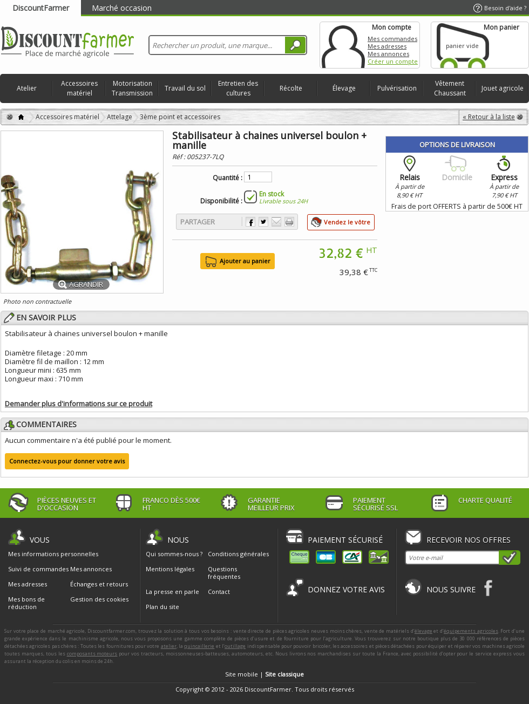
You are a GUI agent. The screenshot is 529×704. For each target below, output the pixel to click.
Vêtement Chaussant (450, 88)
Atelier (27, 88)
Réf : (179, 156)
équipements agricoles (471, 630)
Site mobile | (264, 674)
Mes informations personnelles (53, 554)
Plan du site (162, 607)
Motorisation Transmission (132, 88)
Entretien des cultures (238, 88)
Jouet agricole (502, 88)
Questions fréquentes (224, 572)
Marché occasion (122, 8)
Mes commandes (392, 39)
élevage (423, 630)
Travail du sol (185, 88)
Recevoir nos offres (468, 540)
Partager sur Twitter (263, 222)
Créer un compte (393, 61)
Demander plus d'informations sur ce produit (78, 403)
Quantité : (227, 178)
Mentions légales (170, 569)
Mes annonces (388, 54)
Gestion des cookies (99, 599)
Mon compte (343, 45)
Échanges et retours (99, 584)
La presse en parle (172, 591)
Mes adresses (387, 46)
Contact (219, 591)
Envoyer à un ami (276, 222)
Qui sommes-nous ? (174, 554)
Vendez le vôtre (347, 222)
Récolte (291, 88)
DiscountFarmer (40, 8)
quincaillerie (199, 646)
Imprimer (289, 222)
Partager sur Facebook (250, 222)
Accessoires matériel (79, 88)
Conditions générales (238, 554)
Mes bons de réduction (26, 603)
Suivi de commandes (38, 569)
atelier (169, 646)
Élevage (344, 88)
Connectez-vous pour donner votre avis (67, 461)
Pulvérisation (397, 88)
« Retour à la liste (489, 116)
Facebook (488, 587)
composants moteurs (92, 653)
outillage (235, 646)
